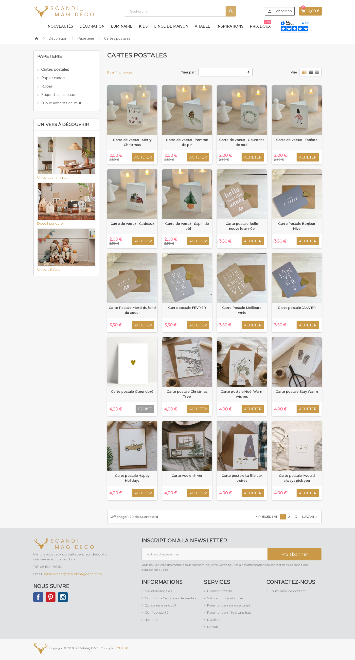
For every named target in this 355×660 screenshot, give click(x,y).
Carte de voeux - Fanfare (297, 140)
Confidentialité (157, 612)
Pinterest (50, 597)
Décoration (92, 26)
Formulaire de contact (288, 591)
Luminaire (121, 26)
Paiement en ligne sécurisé (228, 605)
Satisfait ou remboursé (225, 598)
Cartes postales (55, 69)
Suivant (310, 516)
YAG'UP (122, 648)
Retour (212, 627)
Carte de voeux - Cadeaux (132, 224)
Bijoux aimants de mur (61, 103)
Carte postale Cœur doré (132, 391)
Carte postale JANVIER (297, 308)
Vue (294, 72)
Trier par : (188, 72)
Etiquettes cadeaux (58, 94)
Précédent (266, 516)
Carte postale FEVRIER (187, 308)
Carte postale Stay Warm (297, 391)
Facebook (38, 597)
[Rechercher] (180, 11)
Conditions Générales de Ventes (170, 598)
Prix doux (260, 24)
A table (202, 26)
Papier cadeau (54, 78)
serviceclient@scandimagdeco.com (72, 574)
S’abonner (294, 554)
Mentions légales (158, 591)
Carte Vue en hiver (187, 476)
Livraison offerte (219, 591)
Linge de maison (171, 26)
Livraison (214, 620)
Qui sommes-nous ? (160, 605)
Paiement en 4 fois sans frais (229, 612)
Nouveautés (60, 26)
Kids (143, 26)
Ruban (47, 86)
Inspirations (229, 26)
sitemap (151, 620)
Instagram (63, 597)
